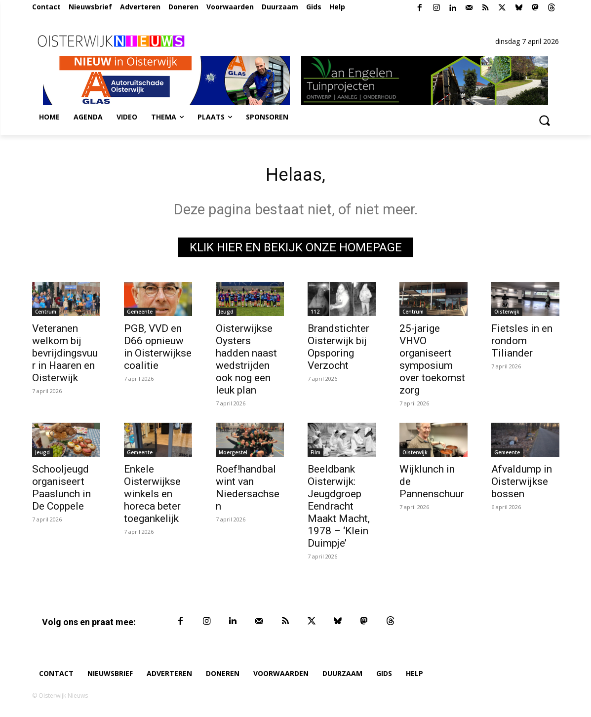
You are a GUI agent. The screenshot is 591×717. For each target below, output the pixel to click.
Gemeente (140, 314)
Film (315, 454)
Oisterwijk (506, 314)
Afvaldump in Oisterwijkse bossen (521, 484)
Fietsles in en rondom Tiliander (521, 343)
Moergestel (233, 454)
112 (315, 314)
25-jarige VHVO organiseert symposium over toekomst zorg (432, 361)
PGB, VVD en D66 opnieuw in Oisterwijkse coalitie (158, 349)
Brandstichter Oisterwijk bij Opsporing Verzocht (338, 349)
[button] (544, 120)
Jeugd (226, 314)
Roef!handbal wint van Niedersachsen (247, 490)
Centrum (45, 314)
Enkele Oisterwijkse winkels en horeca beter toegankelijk (152, 496)
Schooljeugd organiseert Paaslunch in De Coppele (61, 490)
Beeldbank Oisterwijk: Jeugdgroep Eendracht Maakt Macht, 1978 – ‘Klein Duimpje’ (339, 509)
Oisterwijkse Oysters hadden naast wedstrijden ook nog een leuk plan (246, 361)
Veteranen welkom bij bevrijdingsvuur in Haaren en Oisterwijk (65, 355)
